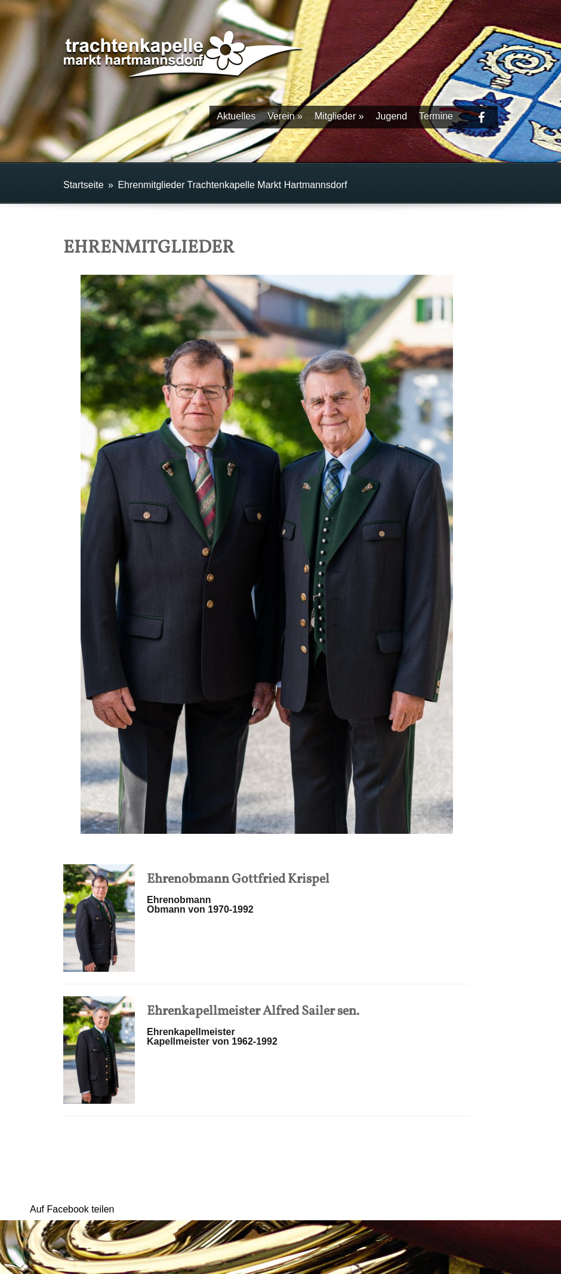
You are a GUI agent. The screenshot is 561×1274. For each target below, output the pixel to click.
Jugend (392, 116)
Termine (436, 116)
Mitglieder (339, 116)
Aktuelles (236, 116)
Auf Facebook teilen (72, 1209)
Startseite (83, 185)
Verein (285, 116)
